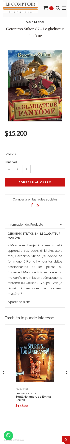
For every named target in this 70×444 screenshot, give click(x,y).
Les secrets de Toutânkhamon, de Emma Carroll (33, 397)
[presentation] (3, 372)
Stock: (9, 154)
